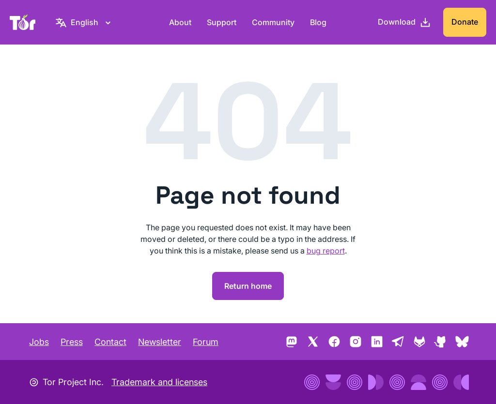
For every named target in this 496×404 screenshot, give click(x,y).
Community (273, 22)
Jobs (39, 342)
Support (221, 22)
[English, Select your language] (84, 22)
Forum (205, 342)
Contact (110, 342)
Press (72, 342)
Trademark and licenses (159, 382)
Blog (318, 22)
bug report (326, 250)
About (180, 22)
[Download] (404, 22)
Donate (464, 22)
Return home (248, 286)
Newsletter (159, 342)
